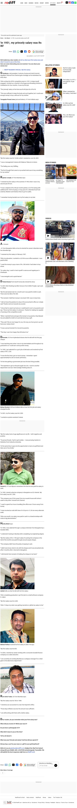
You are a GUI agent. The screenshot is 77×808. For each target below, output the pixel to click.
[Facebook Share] (25, 51)
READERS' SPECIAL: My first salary (17, 70)
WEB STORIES (50, 162)
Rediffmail (38, 797)
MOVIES (36, 3)
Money (44, 797)
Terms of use (64, 802)
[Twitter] (66, 2)
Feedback (52, 802)
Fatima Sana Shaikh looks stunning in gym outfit (60, 239)
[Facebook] (72, 2)
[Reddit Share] (29, 51)
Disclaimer (34, 802)
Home (1, 38)
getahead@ (14, 748)
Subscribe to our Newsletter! (45, 763)
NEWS (26, 3)
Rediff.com (31, 752)
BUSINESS (31, 3)
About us (58, 802)
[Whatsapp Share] (18, 51)
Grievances (71, 802)
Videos (49, 797)
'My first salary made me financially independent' (69, 69)
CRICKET (42, 3)
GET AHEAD (53, 3)
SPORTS (47, 3)
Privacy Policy (41, 802)
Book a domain (30, 797)
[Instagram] (69, 2)
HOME (21, 3)
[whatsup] (75, 2)
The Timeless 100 (57, 797)
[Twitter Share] (21, 51)
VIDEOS (48, 218)
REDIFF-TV (59, 3)
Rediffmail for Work (20, 797)
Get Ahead (7, 38)
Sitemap (48, 802)
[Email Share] (14, 51)
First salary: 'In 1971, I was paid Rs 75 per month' (69, 81)
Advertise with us (27, 802)
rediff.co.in (21, 748)
